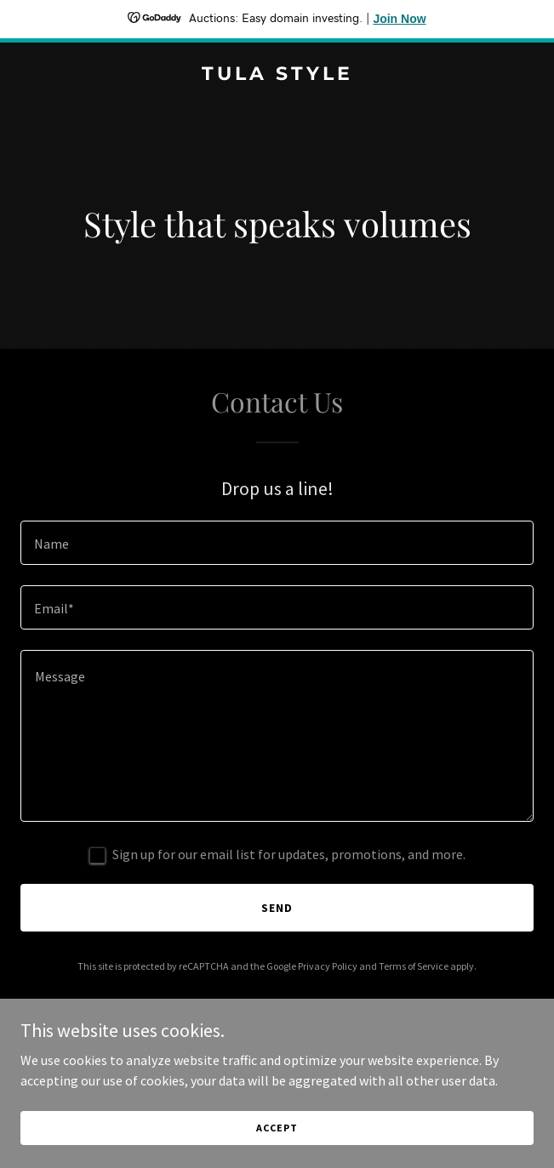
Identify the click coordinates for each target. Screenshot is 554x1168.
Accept (276, 1138)
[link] (277, 74)
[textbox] (277, 543)
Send (277, 907)
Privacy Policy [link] (327, 966)
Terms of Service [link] (413, 966)
